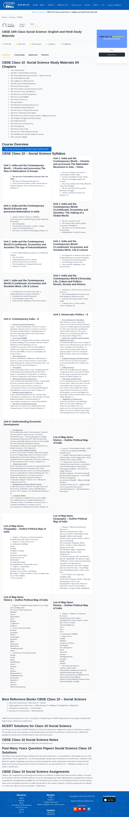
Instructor (10, 24)
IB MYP (51, 4)
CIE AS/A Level (21, 807)
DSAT (96, 4)
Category (22, 24)
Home (34, 12)
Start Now (112, 55)
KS (104, 4)
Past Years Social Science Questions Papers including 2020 (26, 149)
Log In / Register (114, 5)
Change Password (51, 802)
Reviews (45, 55)
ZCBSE (21, 26)
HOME (35, 5)
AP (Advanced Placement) (21, 805)
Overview (6, 55)
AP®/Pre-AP (63, 4)
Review (32, 24)
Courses (41, 12)
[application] (45, 4)
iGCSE (88, 4)
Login (50, 797)
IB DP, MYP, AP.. (24, 5)
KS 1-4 (21, 812)
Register (50, 800)
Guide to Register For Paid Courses (50, 804)
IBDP (43, 4)
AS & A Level (77, 4)
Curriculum (19, 55)
